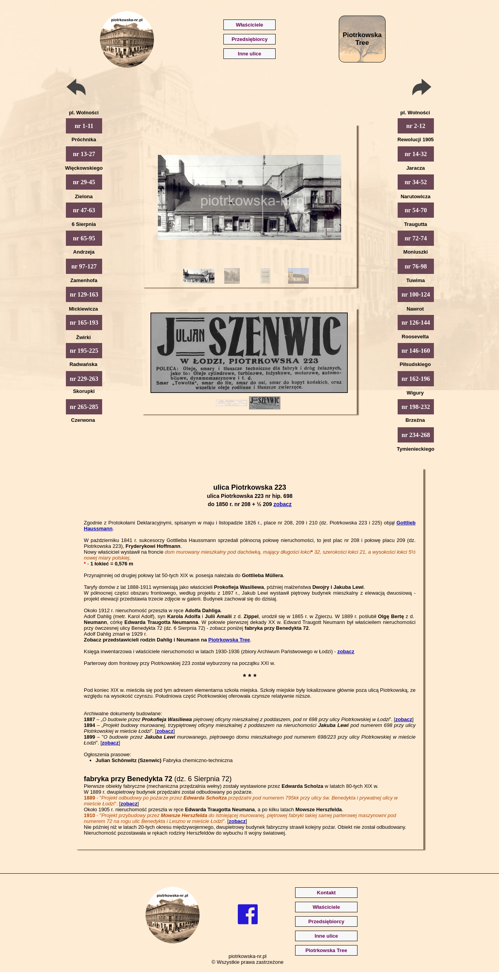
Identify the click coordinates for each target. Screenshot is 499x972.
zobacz (282, 504)
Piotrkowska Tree (229, 640)
